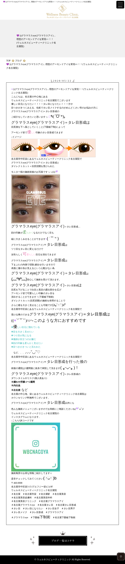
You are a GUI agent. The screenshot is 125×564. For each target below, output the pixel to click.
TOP (8, 60)
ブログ (18, 60)
